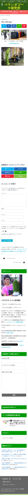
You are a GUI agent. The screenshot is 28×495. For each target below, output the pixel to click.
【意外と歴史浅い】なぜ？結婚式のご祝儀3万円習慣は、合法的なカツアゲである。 (13, 455)
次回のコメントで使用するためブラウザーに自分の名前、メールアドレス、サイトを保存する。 (13, 227)
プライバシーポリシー (9, 484)
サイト (3, 220)
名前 (2, 208)
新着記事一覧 (6, 479)
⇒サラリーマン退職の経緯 (15, 322)
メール (3, 214)
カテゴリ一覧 (17, 479)
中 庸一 (17, 451)
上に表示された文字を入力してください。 (12, 234)
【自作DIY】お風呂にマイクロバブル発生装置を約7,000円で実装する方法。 (13, 450)
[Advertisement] (14, 114)
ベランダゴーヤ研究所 (14, 6)
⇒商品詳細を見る (14, 43)
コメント (4, 193)
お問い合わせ (6, 482)
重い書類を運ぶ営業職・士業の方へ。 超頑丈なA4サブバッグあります (14, 12)
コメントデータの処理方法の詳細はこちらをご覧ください (14, 251)
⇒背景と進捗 (9, 333)
